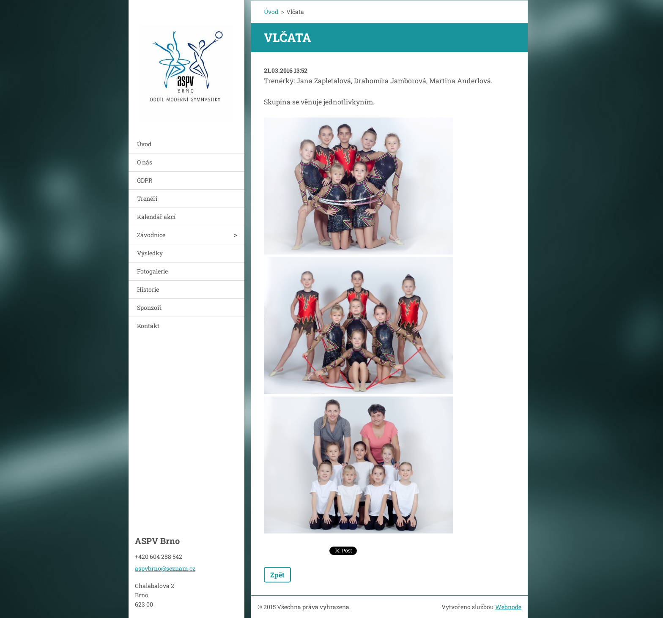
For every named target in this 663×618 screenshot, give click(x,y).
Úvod (144, 144)
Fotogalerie (152, 271)
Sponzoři (149, 308)
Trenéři (147, 198)
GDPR (144, 180)
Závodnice (151, 235)
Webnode (508, 607)
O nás (144, 162)
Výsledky (150, 253)
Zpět (277, 574)
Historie (148, 289)
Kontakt (148, 326)
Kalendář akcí (156, 217)
